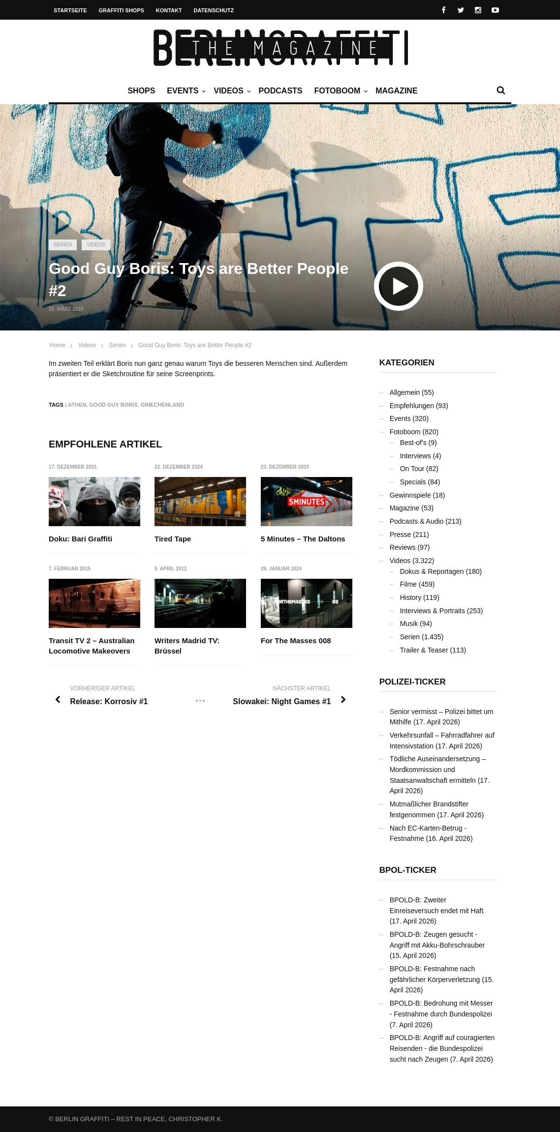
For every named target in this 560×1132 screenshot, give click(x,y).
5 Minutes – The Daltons (303, 539)
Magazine (396, 91)
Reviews (403, 547)
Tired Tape (173, 539)
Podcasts (281, 91)
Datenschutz (214, 10)
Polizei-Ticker (412, 681)
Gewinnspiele (410, 495)
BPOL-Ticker (407, 870)
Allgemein (405, 392)
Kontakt (169, 10)
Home (57, 345)
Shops (141, 91)
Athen (77, 405)
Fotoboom (339, 91)
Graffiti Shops (121, 10)
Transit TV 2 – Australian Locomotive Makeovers (92, 646)
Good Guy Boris (113, 405)
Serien (63, 244)
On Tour (412, 469)
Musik (409, 623)
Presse (400, 534)
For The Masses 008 (296, 641)
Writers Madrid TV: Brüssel (187, 646)
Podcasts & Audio (417, 521)
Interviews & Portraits (432, 611)
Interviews (415, 456)
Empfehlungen (412, 406)
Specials (413, 482)
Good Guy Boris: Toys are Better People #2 (194, 345)
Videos (231, 91)
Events (185, 91)
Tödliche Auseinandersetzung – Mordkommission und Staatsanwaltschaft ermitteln (438, 769)
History (411, 597)
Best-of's (413, 443)
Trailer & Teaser (424, 650)
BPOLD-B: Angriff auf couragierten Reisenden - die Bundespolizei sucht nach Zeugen (442, 1048)
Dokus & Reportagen (432, 571)
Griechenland (163, 405)
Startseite (70, 10)
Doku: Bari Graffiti (80, 539)
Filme (408, 584)
